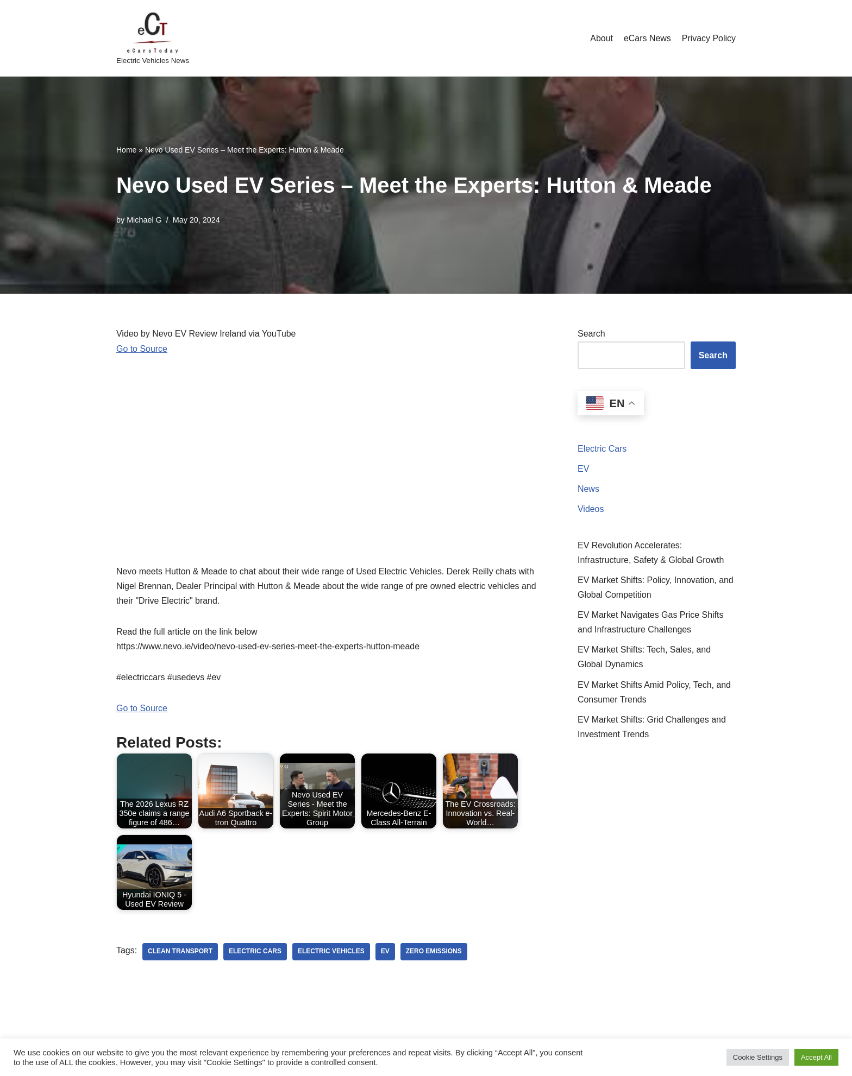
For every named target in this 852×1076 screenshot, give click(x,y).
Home (126, 149)
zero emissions (434, 953)
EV (583, 468)
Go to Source (141, 348)
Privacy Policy (708, 38)
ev (385, 953)
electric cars (255, 953)
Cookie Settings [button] (757, 1057)
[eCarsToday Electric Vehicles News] (152, 38)
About (601, 38)
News (588, 489)
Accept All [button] (816, 1057)
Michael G (144, 220)
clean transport (180, 953)
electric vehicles (331, 953)
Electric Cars (602, 448)
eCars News (647, 38)
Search (591, 333)
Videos (591, 509)
